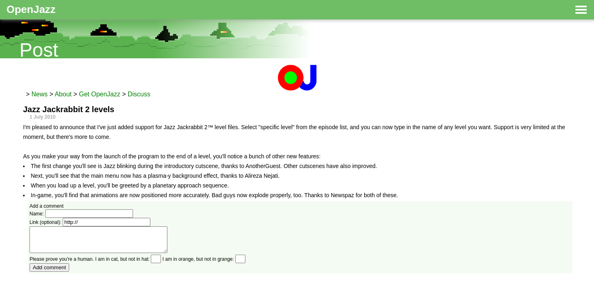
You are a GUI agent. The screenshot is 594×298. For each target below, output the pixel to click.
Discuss (139, 94)
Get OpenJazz (99, 94)
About (63, 94)
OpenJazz (30, 9)
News (40, 94)
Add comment (49, 272)
